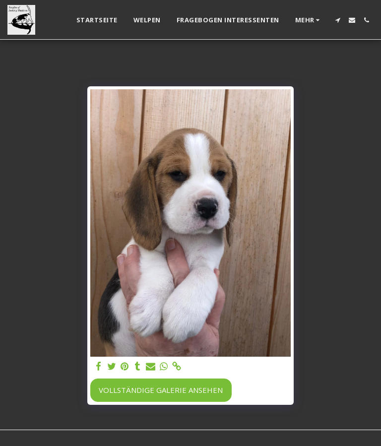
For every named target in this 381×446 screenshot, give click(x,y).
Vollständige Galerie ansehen (161, 390)
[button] (337, 20)
